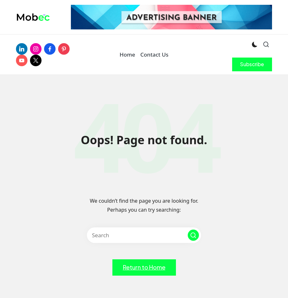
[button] (252, 64)
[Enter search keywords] (144, 235)
